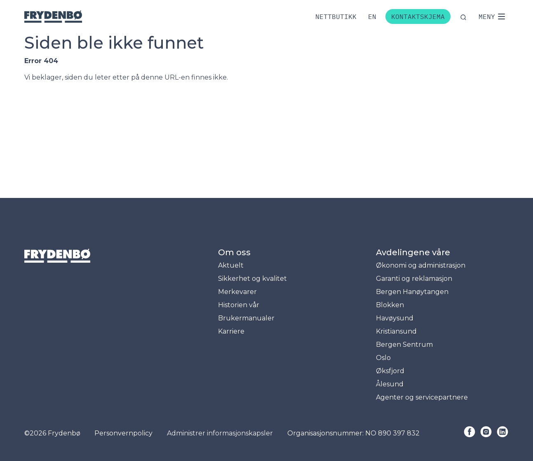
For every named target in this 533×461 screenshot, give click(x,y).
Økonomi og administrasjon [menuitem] (420, 265)
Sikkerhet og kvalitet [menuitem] (252, 278)
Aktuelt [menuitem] (231, 265)
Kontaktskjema (418, 16)
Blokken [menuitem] (390, 305)
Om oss (234, 252)
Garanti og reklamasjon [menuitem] (414, 278)
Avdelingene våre (413, 252)
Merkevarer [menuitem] (237, 292)
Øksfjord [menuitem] (390, 371)
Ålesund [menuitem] (390, 384)
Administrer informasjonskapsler (220, 433)
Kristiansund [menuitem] (396, 331)
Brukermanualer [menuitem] (246, 318)
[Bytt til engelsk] (372, 16)
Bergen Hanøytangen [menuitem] (412, 292)
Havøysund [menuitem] (394, 318)
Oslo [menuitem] (383, 358)
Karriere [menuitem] (231, 331)
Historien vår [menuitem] (238, 305)
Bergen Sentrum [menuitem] (404, 344)
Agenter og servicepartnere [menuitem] (422, 397)
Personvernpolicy (123, 433)
